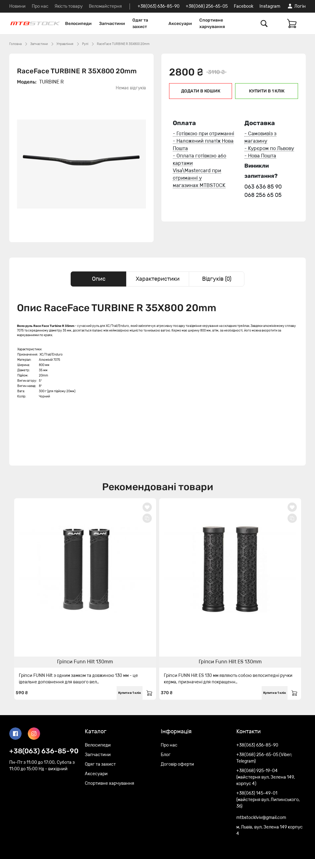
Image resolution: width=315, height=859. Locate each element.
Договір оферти (177, 764)
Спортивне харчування (212, 23)
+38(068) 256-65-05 (207, 6)
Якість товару (69, 6)
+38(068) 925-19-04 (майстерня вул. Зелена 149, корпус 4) (265, 777)
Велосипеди (78, 23)
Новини (17, 6)
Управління (64, 44)
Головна (15, 44)
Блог (166, 754)
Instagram (269, 6)
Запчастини (112, 23)
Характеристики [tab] (158, 278)
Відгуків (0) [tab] (216, 278)
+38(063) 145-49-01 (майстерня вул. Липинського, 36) (268, 800)
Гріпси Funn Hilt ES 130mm (230, 662)
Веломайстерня (105, 6)
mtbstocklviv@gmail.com (261, 817)
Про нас (40, 6)
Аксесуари (180, 23)
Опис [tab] (99, 278)
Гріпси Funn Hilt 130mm (85, 662)
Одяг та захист (140, 23)
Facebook (243, 6)
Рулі (85, 44)
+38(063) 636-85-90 (159, 6)
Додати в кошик (200, 91)
